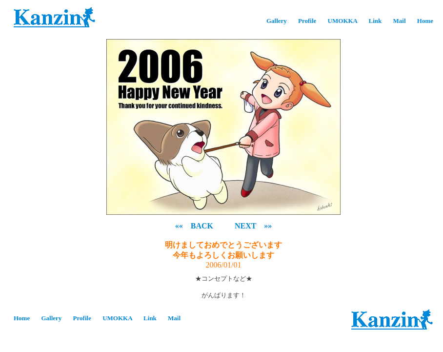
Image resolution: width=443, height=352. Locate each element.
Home (425, 20)
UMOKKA (343, 20)
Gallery (276, 20)
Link (375, 20)
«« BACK (194, 226)
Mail (399, 20)
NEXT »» (253, 226)
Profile (307, 20)
